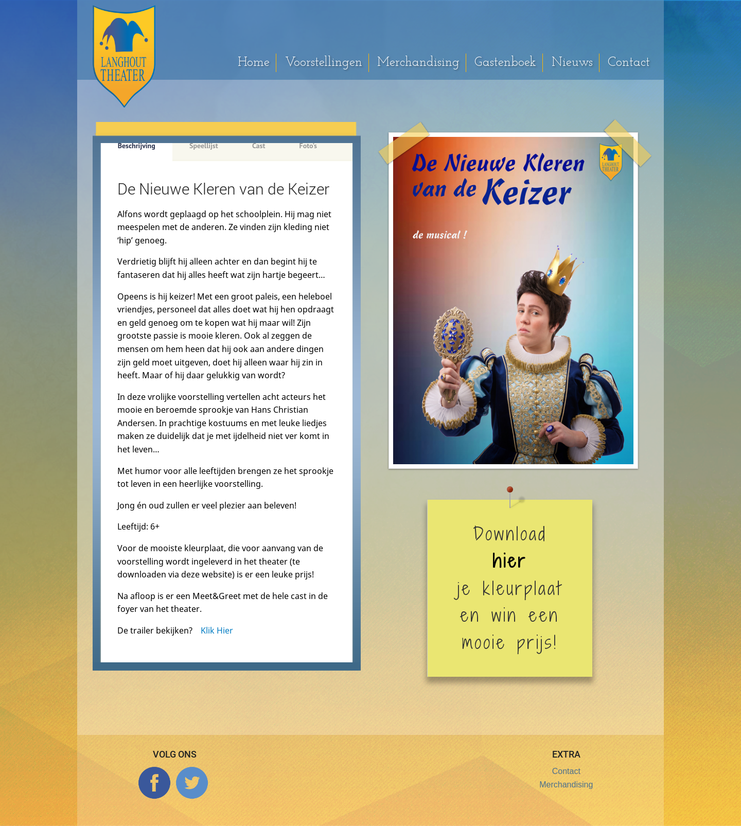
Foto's (308, 145)
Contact (629, 62)
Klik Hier (217, 630)
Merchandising (418, 62)
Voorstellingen (323, 62)
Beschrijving (136, 145)
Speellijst (203, 145)
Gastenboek (505, 62)
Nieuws (572, 62)
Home (254, 62)
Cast (258, 145)
